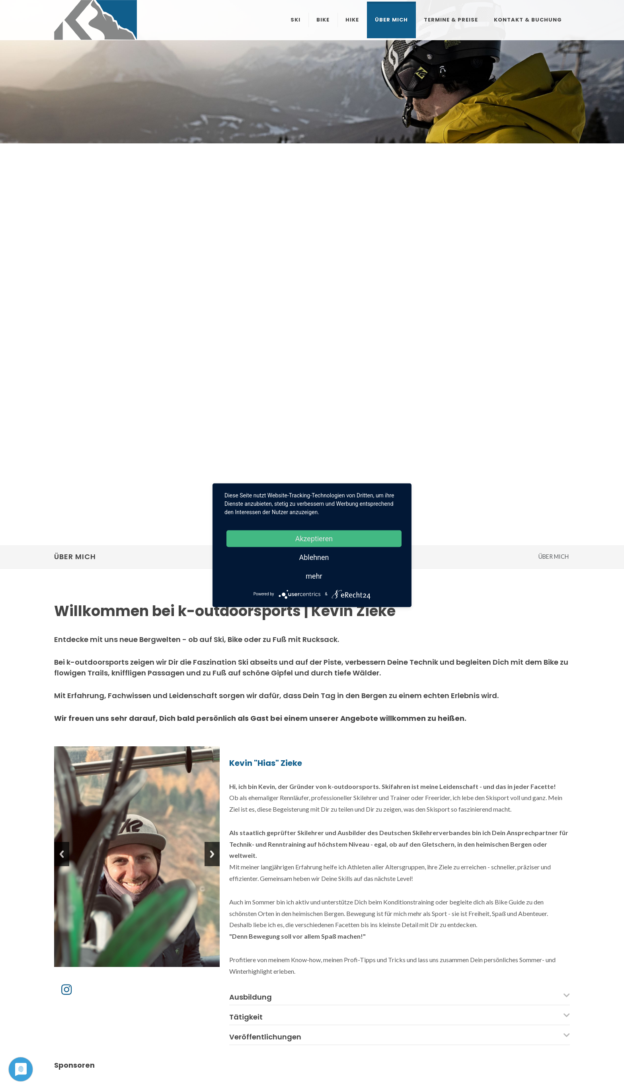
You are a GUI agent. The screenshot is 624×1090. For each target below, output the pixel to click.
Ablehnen (314, 557)
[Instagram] (66, 989)
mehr (314, 575)
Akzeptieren (314, 538)
